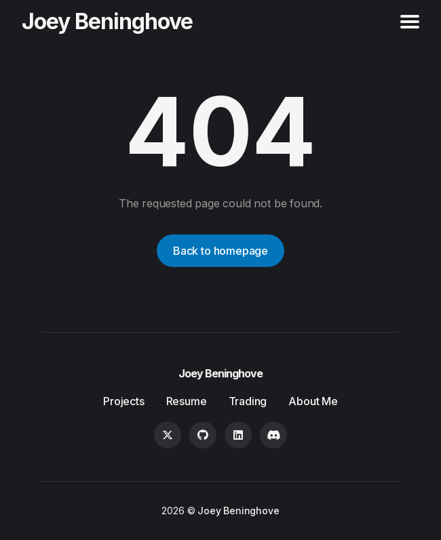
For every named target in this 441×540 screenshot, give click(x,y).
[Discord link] (273, 435)
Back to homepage (220, 250)
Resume (186, 401)
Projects (124, 401)
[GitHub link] (202, 435)
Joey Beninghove (107, 22)
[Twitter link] (167, 435)
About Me (313, 401)
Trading (248, 401)
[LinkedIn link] (238, 435)
